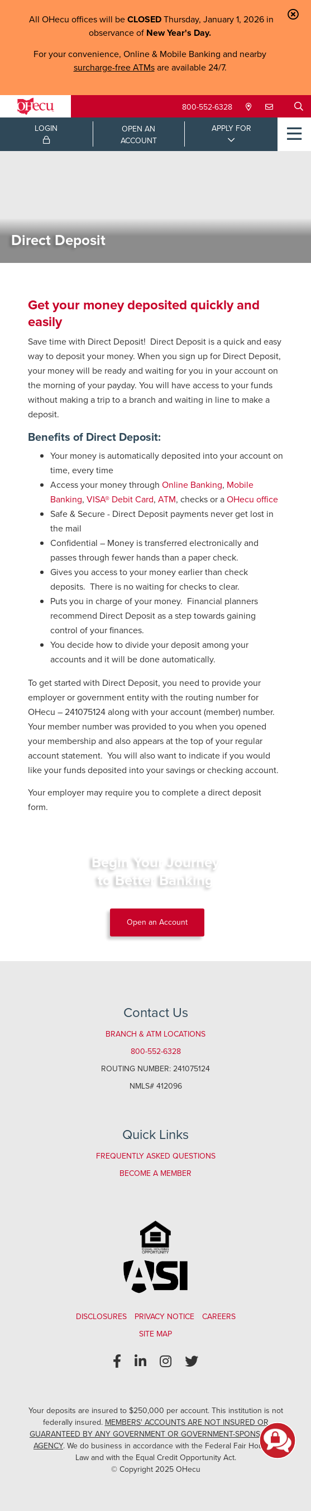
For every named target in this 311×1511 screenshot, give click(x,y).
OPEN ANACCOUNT (139, 135)
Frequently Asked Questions (156, 1156)
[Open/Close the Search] (298, 106)
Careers (219, 1316)
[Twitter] (191, 1362)
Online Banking (192, 484)
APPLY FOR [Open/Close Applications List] (231, 128)
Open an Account (157, 922)
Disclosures (101, 1316)
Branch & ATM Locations (155, 1034)
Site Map (155, 1334)
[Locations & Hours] (250, 107)
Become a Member (155, 1173)
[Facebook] (117, 1362)
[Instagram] (165, 1362)
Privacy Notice (164, 1316)
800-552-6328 (207, 107)
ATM (167, 499)
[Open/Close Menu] (294, 134)
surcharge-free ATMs (114, 67)
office (266, 499)
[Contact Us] (270, 107)
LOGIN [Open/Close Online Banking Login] (46, 133)
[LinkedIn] (140, 1362)
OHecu (240, 499)
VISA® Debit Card (120, 499)
